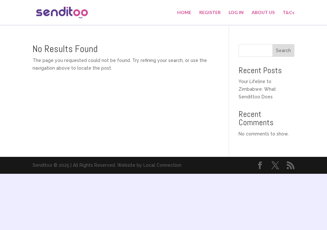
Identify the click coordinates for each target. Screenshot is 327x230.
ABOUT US (263, 12)
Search (283, 50)
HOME (184, 12)
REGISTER (210, 12)
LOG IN (236, 12)
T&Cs (288, 12)
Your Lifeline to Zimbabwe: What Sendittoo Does (257, 89)
